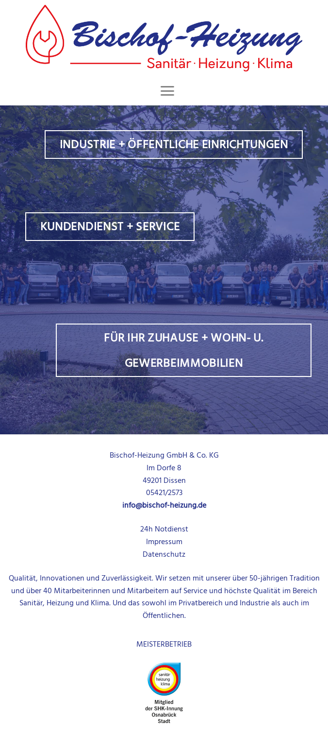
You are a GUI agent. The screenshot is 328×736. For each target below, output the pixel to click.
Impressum (164, 541)
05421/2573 (164, 492)
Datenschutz (164, 554)
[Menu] (167, 90)
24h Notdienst (164, 529)
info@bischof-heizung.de (164, 505)
